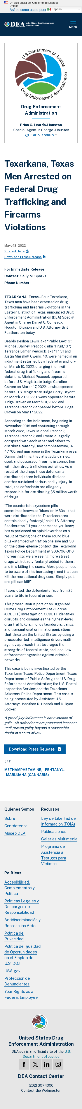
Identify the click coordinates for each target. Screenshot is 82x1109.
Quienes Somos (19, 809)
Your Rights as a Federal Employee (21, 994)
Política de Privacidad (14, 936)
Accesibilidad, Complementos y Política (19, 888)
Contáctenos (16, 826)
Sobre (9, 818)
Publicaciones (53, 831)
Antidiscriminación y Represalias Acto (22, 923)
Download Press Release (24, 257)
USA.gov (12, 971)
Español (54, 9)
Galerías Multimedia (59, 839)
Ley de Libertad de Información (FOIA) (58, 821)
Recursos (50, 809)
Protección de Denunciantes (17, 981)
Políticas (12, 873)
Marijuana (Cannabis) (27, 775)
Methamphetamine (22, 770)
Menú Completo (73, 24)
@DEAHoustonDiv (41, 135)
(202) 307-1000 (41, 1085)
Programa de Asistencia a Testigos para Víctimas (53, 855)
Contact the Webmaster (41, 1090)
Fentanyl (54, 770)
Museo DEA (15, 833)
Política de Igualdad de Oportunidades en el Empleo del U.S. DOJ (22, 955)
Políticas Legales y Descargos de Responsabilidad (21, 907)
